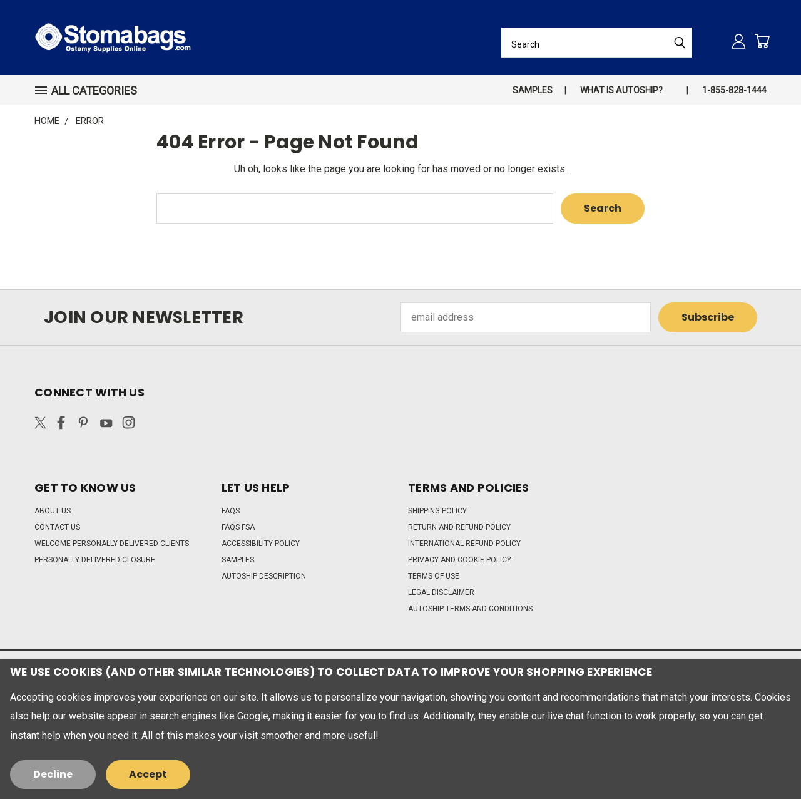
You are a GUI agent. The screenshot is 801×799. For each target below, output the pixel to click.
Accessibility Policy (261, 543)
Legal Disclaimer (441, 592)
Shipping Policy (437, 511)
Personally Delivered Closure (94, 559)
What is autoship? (621, 90)
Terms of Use (433, 576)
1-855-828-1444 (734, 90)
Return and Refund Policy (459, 527)
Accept (148, 774)
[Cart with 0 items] (762, 41)
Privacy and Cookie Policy (459, 559)
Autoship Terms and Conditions (470, 608)
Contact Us (57, 527)
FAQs (231, 511)
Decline (53, 774)
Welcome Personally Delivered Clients (111, 543)
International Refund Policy (464, 543)
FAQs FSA (238, 527)
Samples (533, 90)
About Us (52, 511)
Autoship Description (264, 576)
